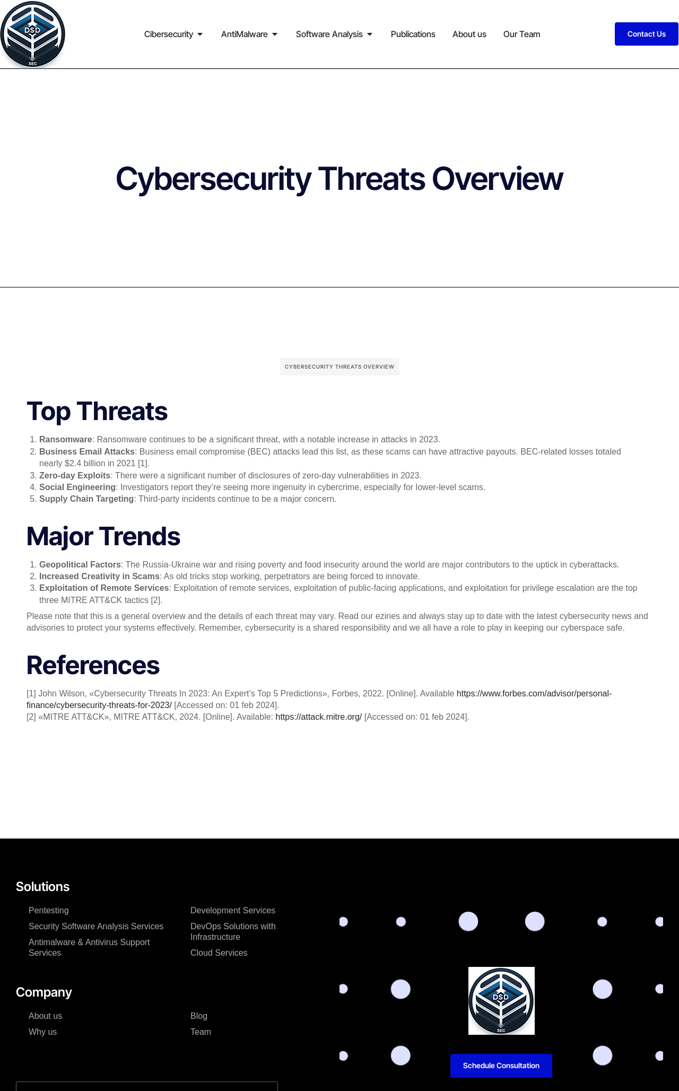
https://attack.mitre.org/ (319, 716)
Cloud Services (219, 952)
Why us (43, 1031)
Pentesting (49, 910)
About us (45, 1015)
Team (200, 1031)
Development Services (232, 910)
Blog (198, 1015)
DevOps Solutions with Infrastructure (233, 931)
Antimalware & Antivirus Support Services (89, 947)
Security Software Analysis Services (96, 926)
